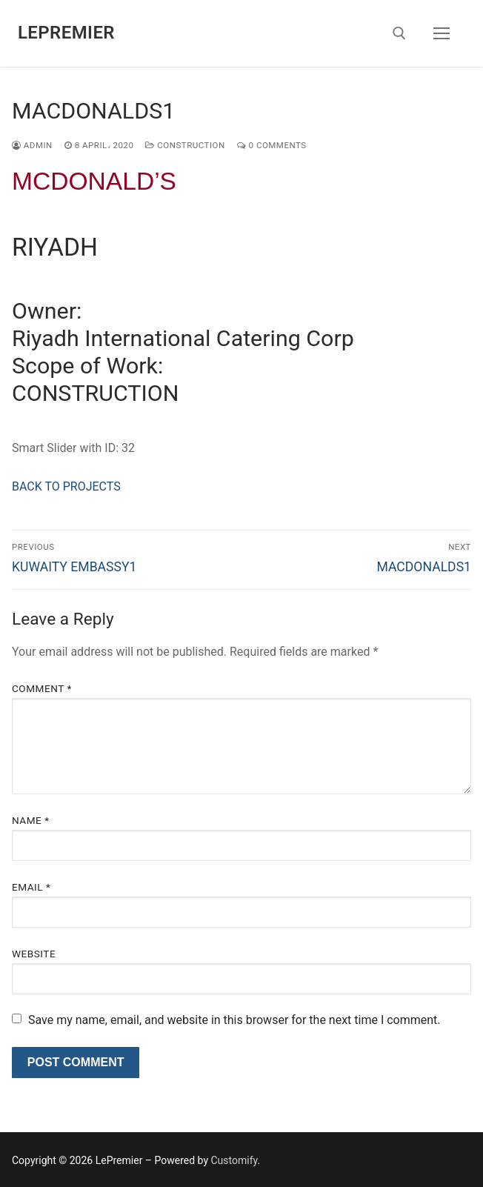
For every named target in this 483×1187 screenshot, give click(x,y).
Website (34, 954)
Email (31, 887)
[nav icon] (441, 33)
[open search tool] (399, 33)
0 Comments (272, 145)
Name (31, 820)
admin (32, 145)
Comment (42, 688)
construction (184, 145)
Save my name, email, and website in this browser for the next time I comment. (234, 1020)
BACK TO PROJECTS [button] (66, 486)
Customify (233, 1160)
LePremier (66, 32)
